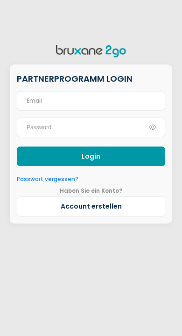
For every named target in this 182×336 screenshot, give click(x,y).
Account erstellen (91, 206)
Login (91, 156)
